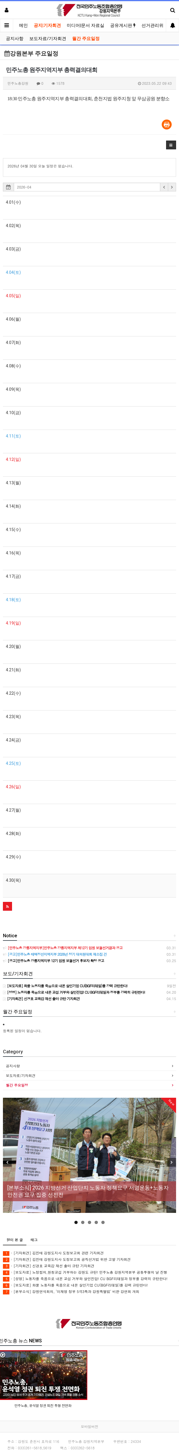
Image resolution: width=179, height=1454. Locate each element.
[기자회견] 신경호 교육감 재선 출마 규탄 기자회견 (48, 1266)
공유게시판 (123, 25)
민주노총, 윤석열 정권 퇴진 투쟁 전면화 (42, 1405)
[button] (171, 145)
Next (171, 1162)
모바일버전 (89, 1426)
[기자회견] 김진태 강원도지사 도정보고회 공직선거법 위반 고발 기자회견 (67, 1259)
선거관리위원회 (157, 25)
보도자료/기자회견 (47, 38)
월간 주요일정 (86, 38)
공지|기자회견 (47, 25)
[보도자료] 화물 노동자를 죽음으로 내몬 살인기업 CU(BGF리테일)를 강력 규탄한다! (75, 1285)
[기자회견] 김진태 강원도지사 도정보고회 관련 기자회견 (53, 1253)
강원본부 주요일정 (31, 53)
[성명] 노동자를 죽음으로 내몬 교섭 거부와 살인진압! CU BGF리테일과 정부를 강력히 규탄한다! (85, 1279)
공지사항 (14, 38)
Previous (7, 1162)
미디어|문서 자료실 (85, 25)
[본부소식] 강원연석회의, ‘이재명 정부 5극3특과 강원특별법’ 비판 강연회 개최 (71, 1291)
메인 (23, 25)
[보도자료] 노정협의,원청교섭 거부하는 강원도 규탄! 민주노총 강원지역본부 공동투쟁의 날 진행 (85, 1272)
